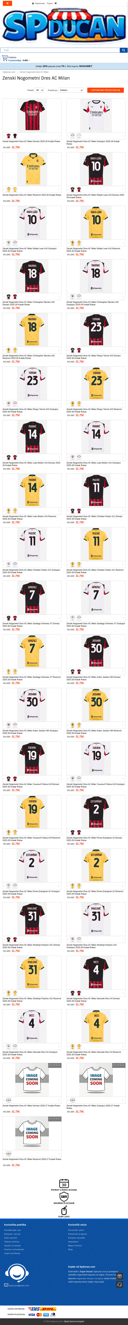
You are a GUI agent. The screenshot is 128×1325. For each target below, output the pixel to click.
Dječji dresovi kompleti (74, 1321)
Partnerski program (77, 1234)
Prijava (50, 3)
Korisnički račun (76, 1230)
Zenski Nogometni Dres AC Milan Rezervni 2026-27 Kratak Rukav (32, 1159)
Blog (70, 1249)
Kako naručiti (10, 1238)
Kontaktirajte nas (12, 1230)
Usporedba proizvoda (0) (105, 90)
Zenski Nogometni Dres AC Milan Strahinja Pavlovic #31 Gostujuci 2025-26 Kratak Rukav (92, 946)
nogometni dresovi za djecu (89, 1278)
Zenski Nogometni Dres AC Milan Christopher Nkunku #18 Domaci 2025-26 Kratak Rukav (28, 303)
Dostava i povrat (12, 1234)
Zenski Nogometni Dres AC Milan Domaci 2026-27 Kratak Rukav (31, 1106)
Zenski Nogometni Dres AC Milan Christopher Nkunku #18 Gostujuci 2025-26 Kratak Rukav (92, 303)
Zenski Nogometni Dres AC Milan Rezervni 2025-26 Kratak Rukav (32, 195)
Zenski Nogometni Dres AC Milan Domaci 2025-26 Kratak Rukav (31, 141)
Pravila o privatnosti (14, 1249)
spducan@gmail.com (16, 1285)
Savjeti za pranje (12, 1246)
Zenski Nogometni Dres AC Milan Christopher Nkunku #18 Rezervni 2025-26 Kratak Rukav (28, 357)
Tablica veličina (11, 1242)
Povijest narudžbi (76, 1238)
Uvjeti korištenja (12, 1253)
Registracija (40, 3)
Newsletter (73, 1242)
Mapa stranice (75, 1246)
